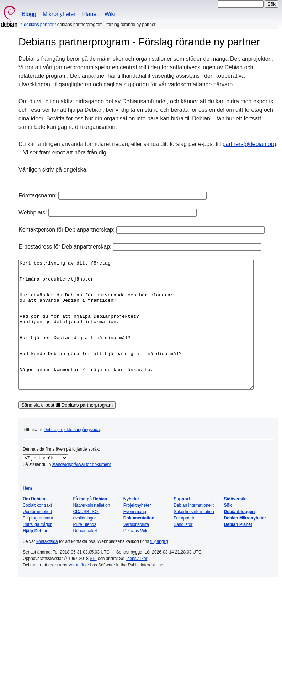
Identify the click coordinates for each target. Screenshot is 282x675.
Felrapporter (185, 543)
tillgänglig (159, 567)
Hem (27, 513)
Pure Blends (84, 550)
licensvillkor (136, 584)
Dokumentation (138, 543)
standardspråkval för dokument (81, 490)
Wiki (110, 14)
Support (182, 524)
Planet (90, 14)
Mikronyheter (59, 14)
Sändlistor (183, 550)
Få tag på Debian (90, 524)
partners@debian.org (249, 144)
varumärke (79, 590)
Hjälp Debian (36, 556)
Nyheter (131, 524)
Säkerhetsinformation (194, 537)
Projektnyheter (137, 530)
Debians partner (38, 24)
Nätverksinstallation (91, 530)
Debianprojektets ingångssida (72, 455)
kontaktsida (47, 567)
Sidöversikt (235, 524)
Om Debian (34, 524)
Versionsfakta (136, 550)
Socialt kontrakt (37, 530)
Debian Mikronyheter (245, 543)
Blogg (29, 14)
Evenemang (134, 537)
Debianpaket (85, 556)
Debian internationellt (194, 530)
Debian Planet (238, 550)
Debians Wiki (135, 556)
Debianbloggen (239, 537)
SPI (93, 584)
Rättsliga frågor (37, 550)
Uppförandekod (37, 537)
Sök (228, 530)
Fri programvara (38, 543)
